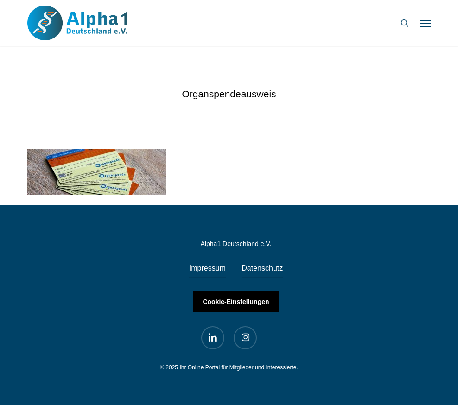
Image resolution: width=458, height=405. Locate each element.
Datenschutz (262, 268)
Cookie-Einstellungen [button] (236, 301)
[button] (425, 23)
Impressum (207, 268)
